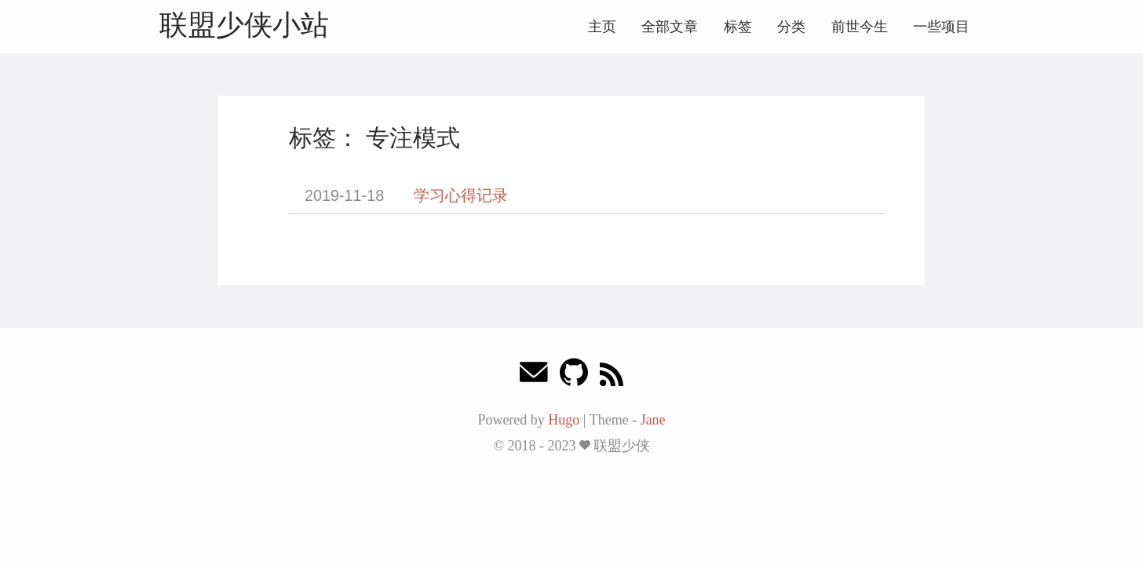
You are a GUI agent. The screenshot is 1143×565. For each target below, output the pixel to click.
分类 (791, 27)
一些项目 (941, 27)
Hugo (563, 420)
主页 (602, 27)
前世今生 (859, 27)
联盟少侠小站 (244, 25)
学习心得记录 (461, 195)
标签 (738, 27)
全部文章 (669, 27)
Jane (653, 420)
